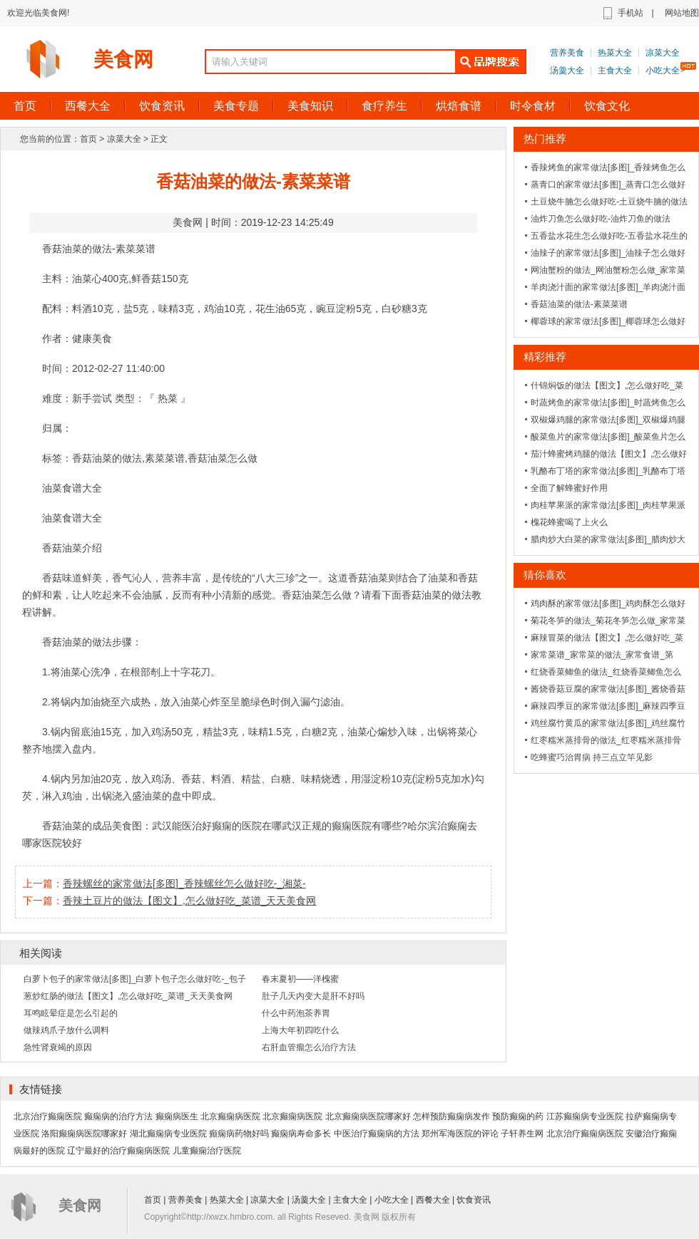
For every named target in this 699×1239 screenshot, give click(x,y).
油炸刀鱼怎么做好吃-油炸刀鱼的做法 (600, 219)
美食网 (123, 59)
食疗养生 (384, 106)
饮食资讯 (162, 106)
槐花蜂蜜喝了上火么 (569, 522)
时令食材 (533, 106)
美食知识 (310, 106)
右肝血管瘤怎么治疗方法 (309, 1047)
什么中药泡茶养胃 (296, 1013)
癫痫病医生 (176, 1116)
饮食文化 (607, 106)
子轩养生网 (522, 1134)
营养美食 (567, 53)
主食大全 (615, 71)
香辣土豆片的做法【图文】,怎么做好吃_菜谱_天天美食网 (189, 900)
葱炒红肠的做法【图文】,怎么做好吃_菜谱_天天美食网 (128, 996)
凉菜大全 (663, 53)
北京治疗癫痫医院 (48, 1116)
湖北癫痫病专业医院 (168, 1134)
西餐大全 (88, 106)
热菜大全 (615, 53)
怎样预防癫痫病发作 (451, 1116)
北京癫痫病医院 (230, 1116)
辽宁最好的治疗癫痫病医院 (118, 1151)
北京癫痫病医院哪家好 (368, 1116)
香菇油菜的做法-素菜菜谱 (579, 304)
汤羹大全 (567, 71)
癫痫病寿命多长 (301, 1134)
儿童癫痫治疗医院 (207, 1151)
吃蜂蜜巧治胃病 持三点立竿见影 (592, 757)
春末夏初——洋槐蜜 (300, 979)
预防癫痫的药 (518, 1116)
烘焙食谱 (458, 106)
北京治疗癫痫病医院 (584, 1134)
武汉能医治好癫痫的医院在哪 (217, 825)
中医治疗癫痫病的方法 (376, 1134)
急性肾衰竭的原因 (58, 1047)
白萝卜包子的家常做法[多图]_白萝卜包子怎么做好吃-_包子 (135, 979)
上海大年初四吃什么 (300, 1030)
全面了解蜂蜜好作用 (569, 488)
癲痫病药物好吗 (239, 1134)
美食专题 (236, 106)
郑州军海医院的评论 (460, 1134)
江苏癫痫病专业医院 (584, 1116)
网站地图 (682, 13)
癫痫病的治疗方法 (118, 1116)
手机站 (630, 13)
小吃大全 (663, 71)
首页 (88, 139)
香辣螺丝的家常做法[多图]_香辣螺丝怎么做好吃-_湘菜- (184, 883)
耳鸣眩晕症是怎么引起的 (71, 1013)
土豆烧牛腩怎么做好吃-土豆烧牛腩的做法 (609, 202)
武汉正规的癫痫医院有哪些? (344, 825)
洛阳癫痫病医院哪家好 (84, 1134)
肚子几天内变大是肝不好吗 (313, 996)
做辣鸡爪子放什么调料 (66, 1030)
